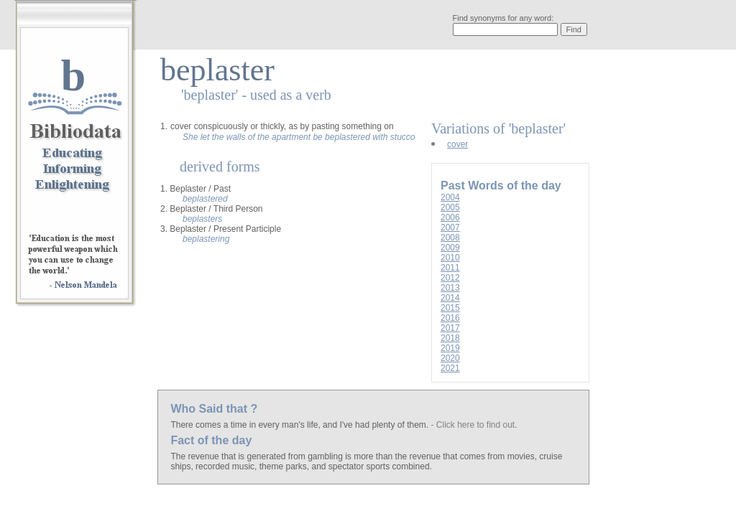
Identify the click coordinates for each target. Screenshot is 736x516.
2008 (450, 238)
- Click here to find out (473, 425)
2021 (450, 368)
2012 (450, 278)
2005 (450, 207)
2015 (450, 308)
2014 (450, 298)
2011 (450, 268)
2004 (450, 197)
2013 (450, 288)
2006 (450, 217)
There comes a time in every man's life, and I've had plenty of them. (300, 425)
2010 (450, 258)
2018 (450, 338)
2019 (450, 348)
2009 (450, 248)
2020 (450, 358)
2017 (450, 328)
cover (457, 144)
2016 (450, 318)
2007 (450, 227)
